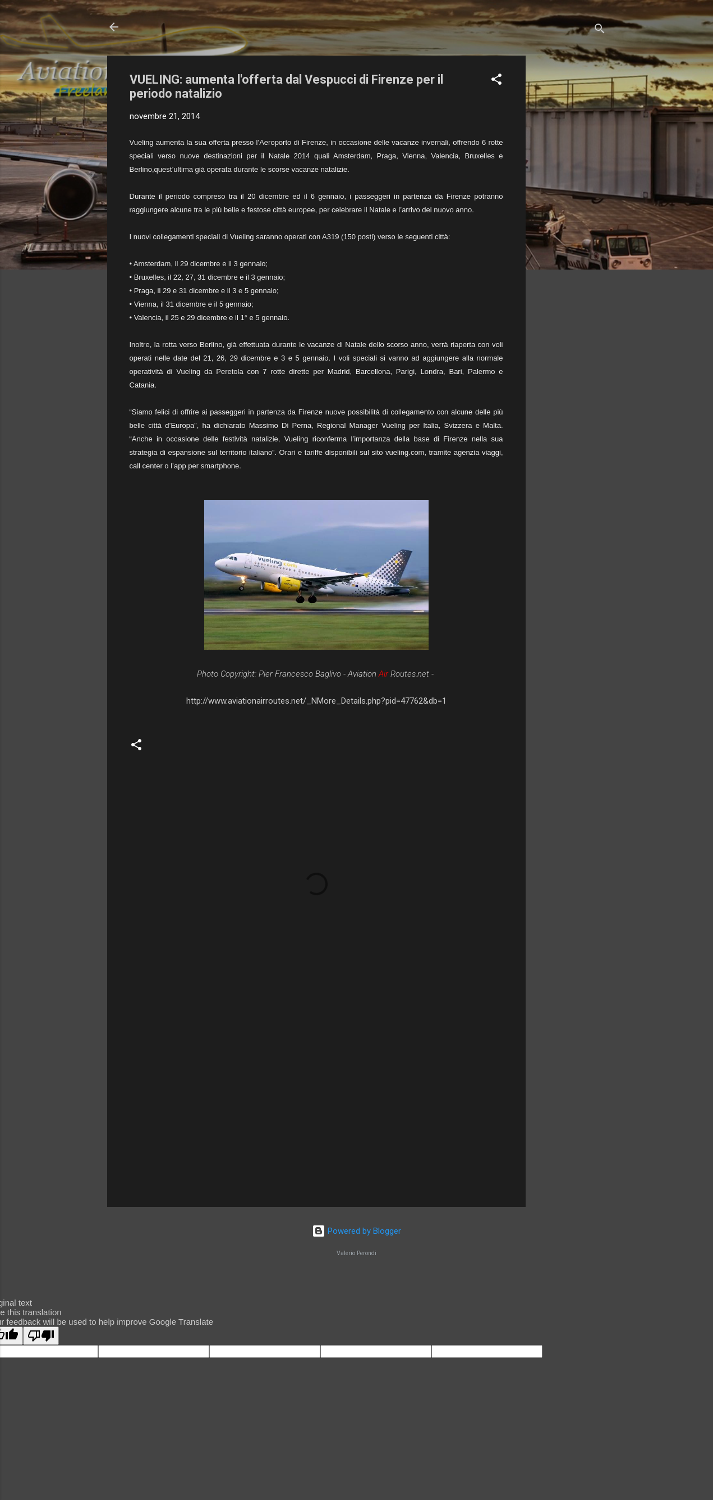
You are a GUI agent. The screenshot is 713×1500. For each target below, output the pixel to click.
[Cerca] (599, 30)
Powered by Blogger (356, 1231)
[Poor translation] (41, 1335)
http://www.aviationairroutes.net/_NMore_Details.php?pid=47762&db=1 (316, 701)
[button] (496, 81)
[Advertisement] (570, 224)
